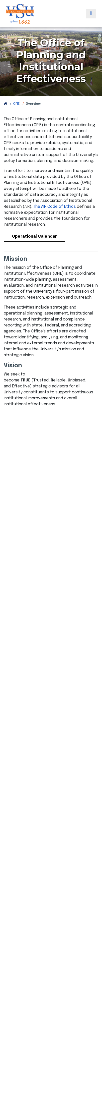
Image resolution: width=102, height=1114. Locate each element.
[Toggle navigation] (91, 13)
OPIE (16, 104)
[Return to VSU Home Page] (5, 104)
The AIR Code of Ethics (54, 207)
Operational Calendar (34, 236)
